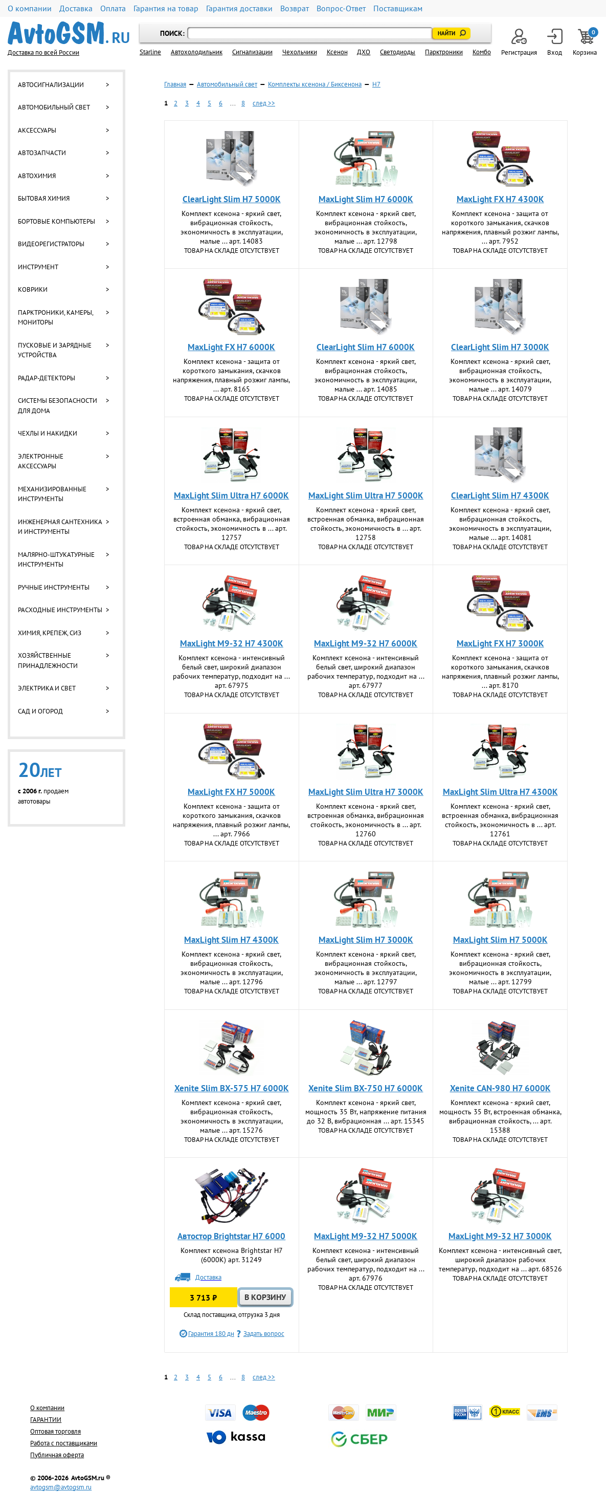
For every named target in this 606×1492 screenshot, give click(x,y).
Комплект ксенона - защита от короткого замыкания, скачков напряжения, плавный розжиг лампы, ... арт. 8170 (500, 671)
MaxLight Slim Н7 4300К (231, 939)
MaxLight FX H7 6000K (231, 347)
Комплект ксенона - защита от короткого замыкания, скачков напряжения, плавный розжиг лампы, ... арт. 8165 (231, 375)
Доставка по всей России (43, 52)
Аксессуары (37, 130)
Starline (150, 52)
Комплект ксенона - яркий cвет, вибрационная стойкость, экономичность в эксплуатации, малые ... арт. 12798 (366, 227)
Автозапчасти (42, 152)
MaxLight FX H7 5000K (231, 791)
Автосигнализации (51, 84)
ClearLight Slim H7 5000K (232, 199)
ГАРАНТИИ (45, 1419)
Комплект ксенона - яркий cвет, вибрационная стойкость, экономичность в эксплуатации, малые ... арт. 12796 (232, 967)
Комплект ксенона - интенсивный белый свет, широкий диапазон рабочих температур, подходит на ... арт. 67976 (365, 1264)
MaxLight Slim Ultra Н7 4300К (500, 791)
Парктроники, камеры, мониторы (55, 317)
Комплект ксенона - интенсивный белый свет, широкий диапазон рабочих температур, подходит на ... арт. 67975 (231, 671)
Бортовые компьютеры (56, 221)
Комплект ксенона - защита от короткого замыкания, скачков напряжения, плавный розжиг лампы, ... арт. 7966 (231, 820)
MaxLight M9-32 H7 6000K (365, 643)
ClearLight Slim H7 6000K (366, 347)
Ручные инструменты (53, 587)
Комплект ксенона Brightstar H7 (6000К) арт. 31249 (232, 1255)
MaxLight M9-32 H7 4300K (231, 643)
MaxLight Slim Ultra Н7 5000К (365, 495)
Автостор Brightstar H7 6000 (231, 1236)
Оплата (113, 8)
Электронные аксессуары (40, 461)
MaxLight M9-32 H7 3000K (500, 1236)
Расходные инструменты (60, 610)
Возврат (294, 8)
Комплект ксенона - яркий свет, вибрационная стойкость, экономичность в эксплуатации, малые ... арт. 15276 (232, 1116)
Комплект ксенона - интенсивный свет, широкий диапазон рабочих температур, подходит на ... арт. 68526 (500, 1259)
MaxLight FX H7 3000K (500, 643)
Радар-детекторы (46, 378)
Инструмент (38, 267)
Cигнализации (252, 52)
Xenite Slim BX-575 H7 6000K (231, 1088)
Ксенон (337, 52)
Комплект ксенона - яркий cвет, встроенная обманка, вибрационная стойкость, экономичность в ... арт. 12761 (500, 820)
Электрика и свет (47, 688)
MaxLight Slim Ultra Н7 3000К (365, 791)
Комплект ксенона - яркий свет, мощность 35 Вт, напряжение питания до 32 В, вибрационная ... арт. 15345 (366, 1112)
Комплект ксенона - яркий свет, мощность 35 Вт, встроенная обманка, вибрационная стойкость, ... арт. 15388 (500, 1116)
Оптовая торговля (55, 1431)
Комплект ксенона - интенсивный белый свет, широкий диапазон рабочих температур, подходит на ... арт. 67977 (365, 671)
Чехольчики (299, 52)
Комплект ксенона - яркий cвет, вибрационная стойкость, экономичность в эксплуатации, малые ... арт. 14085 (366, 375)
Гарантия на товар (165, 8)
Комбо (482, 52)
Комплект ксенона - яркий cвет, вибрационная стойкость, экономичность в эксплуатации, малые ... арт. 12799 (500, 967)
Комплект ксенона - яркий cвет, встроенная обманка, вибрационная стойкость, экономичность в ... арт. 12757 (231, 523)
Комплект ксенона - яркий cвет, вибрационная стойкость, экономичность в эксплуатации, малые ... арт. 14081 (500, 523)
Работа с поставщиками (63, 1443)
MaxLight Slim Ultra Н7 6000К (231, 495)
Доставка (76, 8)
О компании (30, 8)
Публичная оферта (57, 1455)
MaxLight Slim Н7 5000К (500, 939)
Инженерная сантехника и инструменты (60, 526)
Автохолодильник (196, 52)
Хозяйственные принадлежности (48, 660)
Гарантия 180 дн (211, 1333)
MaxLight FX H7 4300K (500, 199)
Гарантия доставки (239, 8)
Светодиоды (397, 52)
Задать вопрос (263, 1333)
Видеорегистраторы (51, 244)
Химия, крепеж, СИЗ (49, 633)
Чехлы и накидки (47, 433)
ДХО (363, 52)
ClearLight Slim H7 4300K (500, 495)
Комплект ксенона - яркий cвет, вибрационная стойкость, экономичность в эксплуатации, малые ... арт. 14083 (232, 227)
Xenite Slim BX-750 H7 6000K (365, 1088)
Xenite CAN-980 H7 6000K (500, 1088)
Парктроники (444, 52)
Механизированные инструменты (52, 494)
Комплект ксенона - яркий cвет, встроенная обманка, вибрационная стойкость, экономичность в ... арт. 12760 (365, 820)
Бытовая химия (44, 198)
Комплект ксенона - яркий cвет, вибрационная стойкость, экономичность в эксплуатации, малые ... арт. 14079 (500, 375)
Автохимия (37, 175)
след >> (264, 103)
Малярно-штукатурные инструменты (56, 559)
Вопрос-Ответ (341, 8)
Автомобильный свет (54, 107)
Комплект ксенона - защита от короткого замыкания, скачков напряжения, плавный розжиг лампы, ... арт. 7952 (500, 227)
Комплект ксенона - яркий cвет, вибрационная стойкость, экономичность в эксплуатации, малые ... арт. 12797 (366, 967)
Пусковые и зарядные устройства (55, 350)
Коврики (33, 289)
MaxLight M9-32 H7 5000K (365, 1236)
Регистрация (519, 43)
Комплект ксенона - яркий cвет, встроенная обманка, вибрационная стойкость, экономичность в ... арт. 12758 (365, 523)
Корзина (585, 43)
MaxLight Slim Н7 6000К (366, 199)
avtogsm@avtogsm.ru (61, 1487)
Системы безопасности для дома (57, 405)
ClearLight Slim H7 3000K (500, 347)
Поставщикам (397, 8)
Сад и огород (40, 711)
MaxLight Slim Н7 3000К (366, 939)
